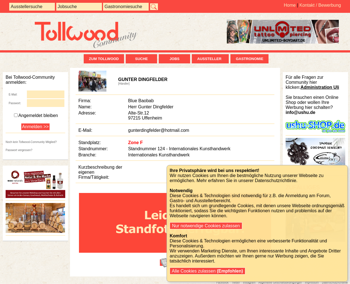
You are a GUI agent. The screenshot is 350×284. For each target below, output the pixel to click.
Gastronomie (249, 59)
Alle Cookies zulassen (207, 271)
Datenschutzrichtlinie (275, 180)
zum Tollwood (104, 59)
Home (290, 5)
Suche (141, 59)
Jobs (174, 59)
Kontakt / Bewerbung (320, 5)
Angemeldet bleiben (36, 115)
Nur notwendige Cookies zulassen (206, 225)
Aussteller (210, 59)
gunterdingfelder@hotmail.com (158, 130)
